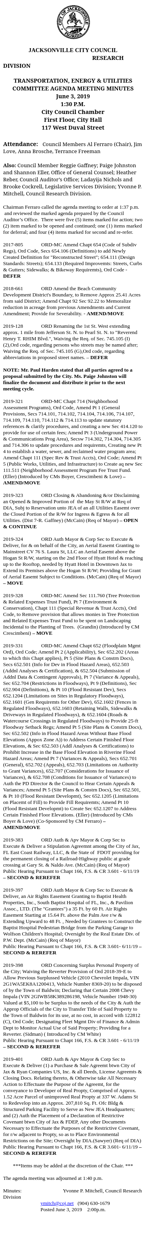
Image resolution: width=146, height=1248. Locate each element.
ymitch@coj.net (57, 1203)
